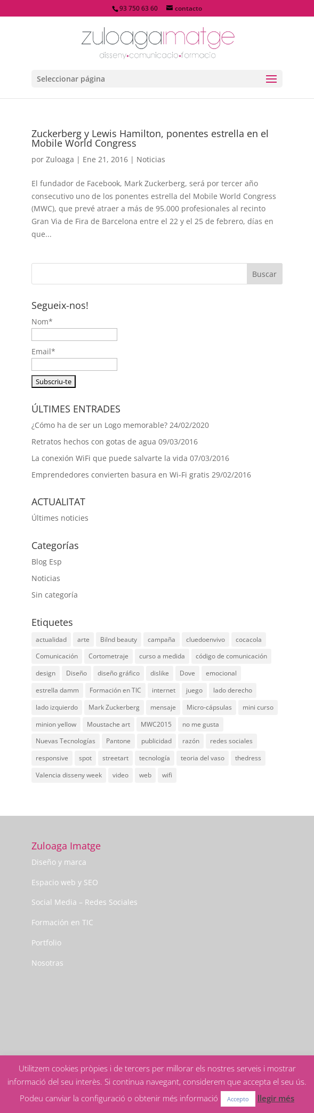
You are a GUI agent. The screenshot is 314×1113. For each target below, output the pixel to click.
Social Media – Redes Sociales (84, 902)
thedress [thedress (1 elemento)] (248, 757)
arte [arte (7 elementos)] (83, 639)
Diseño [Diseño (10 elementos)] (76, 673)
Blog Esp (46, 561)
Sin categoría (54, 595)
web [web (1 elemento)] (145, 775)
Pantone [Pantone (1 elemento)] (118, 740)
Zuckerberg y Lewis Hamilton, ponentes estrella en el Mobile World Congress (150, 138)
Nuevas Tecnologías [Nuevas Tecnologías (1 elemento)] (65, 740)
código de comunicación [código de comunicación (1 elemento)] (231, 656)
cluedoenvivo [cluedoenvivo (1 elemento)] (205, 639)
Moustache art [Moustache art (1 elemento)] (108, 724)
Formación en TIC (62, 922)
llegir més (275, 1098)
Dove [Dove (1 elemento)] (187, 673)
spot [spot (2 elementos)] (85, 757)
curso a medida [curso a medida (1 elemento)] (162, 656)
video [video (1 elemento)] (120, 775)
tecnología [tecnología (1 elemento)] (154, 757)
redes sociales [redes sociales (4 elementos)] (231, 740)
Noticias (150, 159)
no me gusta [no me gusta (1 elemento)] (200, 724)
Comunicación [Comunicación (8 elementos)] (57, 656)
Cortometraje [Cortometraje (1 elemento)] (108, 656)
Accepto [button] (238, 1099)
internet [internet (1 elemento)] (163, 690)
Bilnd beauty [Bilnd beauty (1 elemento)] (118, 639)
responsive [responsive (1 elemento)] (52, 757)
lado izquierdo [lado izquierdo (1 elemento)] (57, 707)
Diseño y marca (58, 862)
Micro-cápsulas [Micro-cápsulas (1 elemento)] (209, 707)
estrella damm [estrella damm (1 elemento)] (57, 690)
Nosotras (47, 963)
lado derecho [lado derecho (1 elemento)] (232, 690)
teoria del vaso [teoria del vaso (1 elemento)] (202, 757)
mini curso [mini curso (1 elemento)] (258, 707)
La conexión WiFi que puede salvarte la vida (109, 458)
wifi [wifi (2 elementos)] (167, 775)
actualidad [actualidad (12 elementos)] (51, 639)
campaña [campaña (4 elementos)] (161, 639)
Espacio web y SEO (64, 882)
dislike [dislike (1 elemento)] (159, 673)
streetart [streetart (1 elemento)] (115, 757)
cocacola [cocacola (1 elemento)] (249, 639)
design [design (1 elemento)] (45, 673)
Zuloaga (60, 159)
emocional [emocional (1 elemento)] (221, 673)
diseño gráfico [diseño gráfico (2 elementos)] (119, 673)
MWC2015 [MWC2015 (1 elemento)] (156, 724)
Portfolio (46, 942)
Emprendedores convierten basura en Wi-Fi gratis (120, 475)
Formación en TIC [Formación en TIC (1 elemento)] (115, 690)
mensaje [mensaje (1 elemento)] (163, 707)
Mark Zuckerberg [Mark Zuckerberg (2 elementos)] (114, 707)
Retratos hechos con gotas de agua (93, 441)
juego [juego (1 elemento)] (194, 690)
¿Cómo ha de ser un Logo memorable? (99, 425)
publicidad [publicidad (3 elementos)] (156, 740)
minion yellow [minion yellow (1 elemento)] (56, 724)
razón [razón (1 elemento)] (190, 740)
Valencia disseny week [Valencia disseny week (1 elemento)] (69, 775)
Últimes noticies (59, 518)
